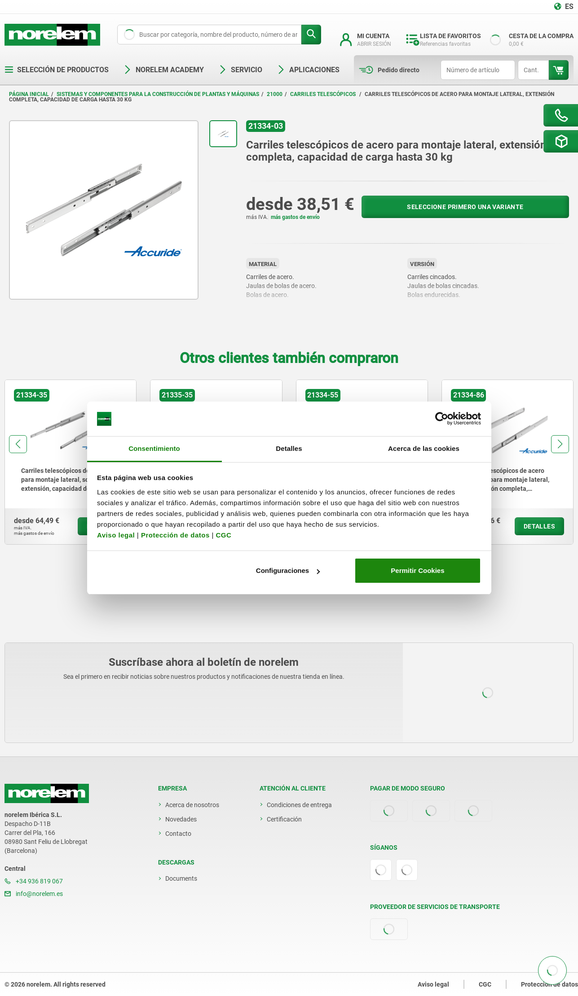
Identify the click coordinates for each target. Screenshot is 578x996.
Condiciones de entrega (299, 804)
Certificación (284, 819)
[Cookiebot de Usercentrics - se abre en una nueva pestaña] (441, 419)
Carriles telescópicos (323, 94)
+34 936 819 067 (33, 881)
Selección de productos (56, 69)
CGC (223, 535)
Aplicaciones (308, 69)
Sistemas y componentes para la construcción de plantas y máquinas (158, 94)
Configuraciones (288, 570)
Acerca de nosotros (192, 804)
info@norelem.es (33, 893)
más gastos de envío (295, 217)
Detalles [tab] (289, 448)
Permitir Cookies (417, 570)
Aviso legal (116, 535)
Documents (181, 878)
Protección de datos (175, 535)
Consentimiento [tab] (154, 448)
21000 (274, 94)
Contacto (178, 833)
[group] (70, 462)
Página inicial (29, 94)
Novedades (181, 819)
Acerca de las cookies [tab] (423, 448)
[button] (18, 444)
